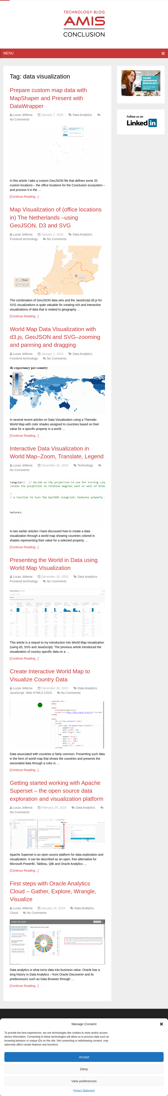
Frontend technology (24, 239)
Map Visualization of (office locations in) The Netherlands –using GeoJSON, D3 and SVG (56, 217)
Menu (8, 53)
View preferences (84, 1081)
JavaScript (17, 693)
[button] (161, 1024)
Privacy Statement (83, 1090)
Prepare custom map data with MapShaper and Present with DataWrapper (48, 98)
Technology (85, 465)
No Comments (19, 119)
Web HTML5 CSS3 (39, 693)
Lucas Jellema (23, 115)
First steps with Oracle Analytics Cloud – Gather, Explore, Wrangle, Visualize (53, 891)
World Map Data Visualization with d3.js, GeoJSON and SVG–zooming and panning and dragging (55, 337)
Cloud (14, 912)
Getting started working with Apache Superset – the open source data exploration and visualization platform (56, 791)
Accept (84, 1057)
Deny (84, 1069)
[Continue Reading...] (24, 196)
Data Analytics (82, 115)
